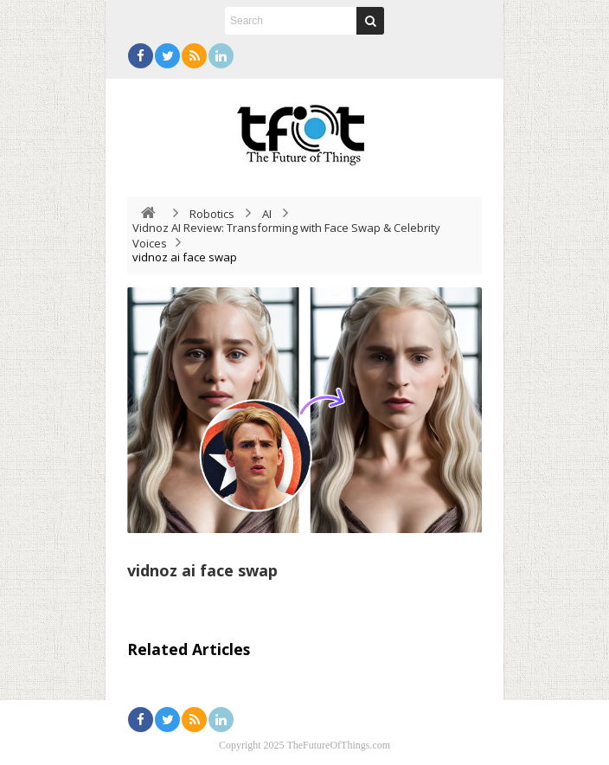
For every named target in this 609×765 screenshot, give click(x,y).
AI (267, 214)
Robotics (211, 214)
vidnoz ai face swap (202, 570)
